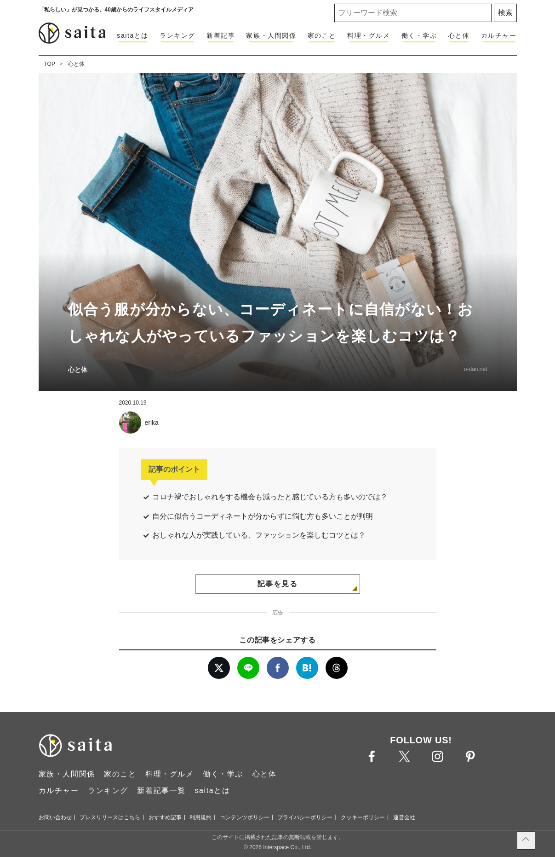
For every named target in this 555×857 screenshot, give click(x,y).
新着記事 (220, 35)
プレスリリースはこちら (110, 817)
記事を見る (277, 584)
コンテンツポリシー (244, 817)
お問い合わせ (55, 817)
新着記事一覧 (161, 790)
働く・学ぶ (419, 35)
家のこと (322, 35)
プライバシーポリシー (304, 817)
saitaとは (133, 35)
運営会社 (404, 817)
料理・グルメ (368, 35)
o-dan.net (475, 369)
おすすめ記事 (165, 817)
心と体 (459, 35)
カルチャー (499, 35)
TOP (49, 64)
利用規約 (200, 817)
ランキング (177, 35)
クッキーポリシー (363, 817)
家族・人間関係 (271, 35)
